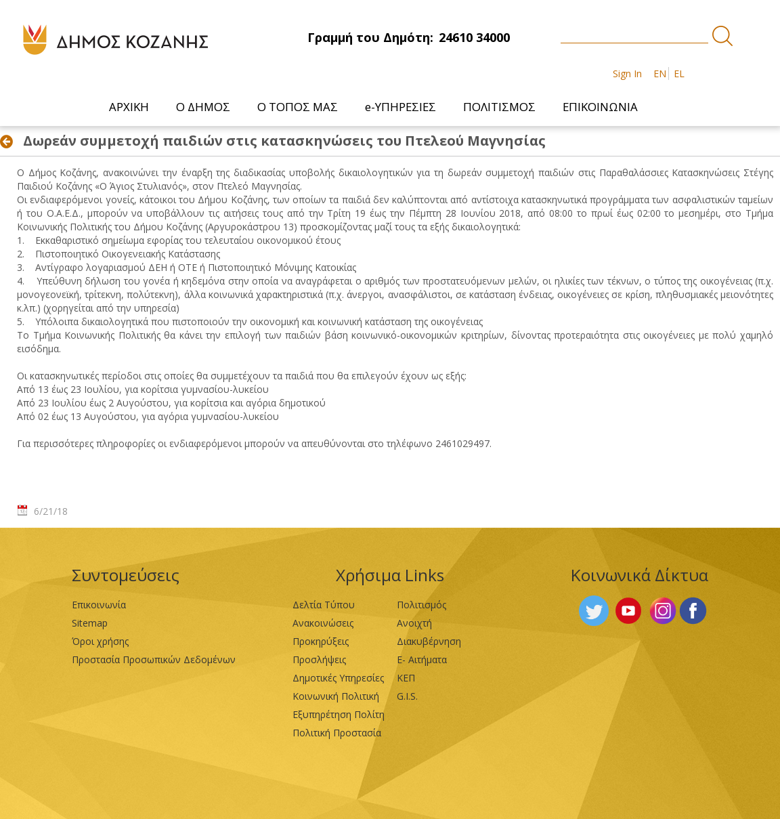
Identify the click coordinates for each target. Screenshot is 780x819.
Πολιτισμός (421, 604)
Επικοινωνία (99, 604)
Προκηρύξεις (320, 641)
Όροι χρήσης (100, 641)
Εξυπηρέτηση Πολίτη (338, 714)
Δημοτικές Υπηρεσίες (338, 677)
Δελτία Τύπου (323, 604)
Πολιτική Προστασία (336, 732)
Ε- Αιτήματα (422, 659)
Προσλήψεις (319, 659)
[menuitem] (129, 106)
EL (679, 73)
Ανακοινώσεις (322, 622)
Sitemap (90, 622)
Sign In (627, 73)
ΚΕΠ (406, 677)
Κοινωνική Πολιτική (335, 696)
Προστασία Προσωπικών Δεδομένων (154, 659)
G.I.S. (407, 696)
